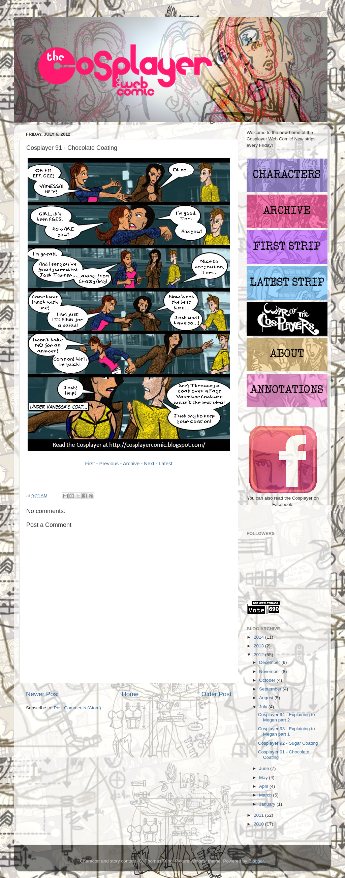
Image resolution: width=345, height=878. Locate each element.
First (90, 463)
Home (130, 694)
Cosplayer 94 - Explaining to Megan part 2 (286, 717)
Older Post (216, 694)
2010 (259, 823)
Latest (165, 463)
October (268, 680)
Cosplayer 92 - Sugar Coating (288, 743)
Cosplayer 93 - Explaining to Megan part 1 (286, 731)
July (264, 706)
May (264, 777)
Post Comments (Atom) (77, 707)
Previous (109, 463)
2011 (259, 815)
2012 (259, 654)
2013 (259, 645)
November (270, 671)
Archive (131, 463)
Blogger (256, 861)
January (268, 804)
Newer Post (42, 694)
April (264, 786)
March (266, 795)
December (270, 662)
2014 (259, 637)
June (264, 768)
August (267, 697)
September (271, 688)
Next (149, 463)
